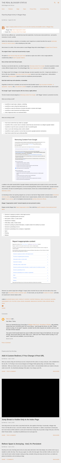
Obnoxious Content (36, 301)
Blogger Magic (10, 299)
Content (26, 299)
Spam (3, 303)
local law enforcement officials (39, 199)
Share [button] (3, 308)
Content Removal (35, 299)
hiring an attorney (9, 199)
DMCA (42, 299)
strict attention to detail (20, 86)
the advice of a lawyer (48, 292)
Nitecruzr (8, 318)
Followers (10, 9)
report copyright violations (19, 57)
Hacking (53, 299)
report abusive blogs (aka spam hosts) (17, 55)
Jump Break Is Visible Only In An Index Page (20, 420)
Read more (56, 371)
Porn (44, 301)
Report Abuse (50, 301)
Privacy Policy (33, 9)
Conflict (21, 299)
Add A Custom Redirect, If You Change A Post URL (23, 356)
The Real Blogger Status (14, 3)
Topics (24, 9)
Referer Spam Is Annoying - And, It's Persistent (21, 444)
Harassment (5, 301)
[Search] (55, 3)
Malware (27, 301)
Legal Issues (20, 301)
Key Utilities (12, 301)
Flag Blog (47, 299)
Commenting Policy (44, 9)
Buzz (17, 299)
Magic (18, 9)
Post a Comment (6, 342)
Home (3, 9)
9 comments (10, 459)
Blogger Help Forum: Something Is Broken (40, 324)
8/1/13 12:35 (9, 338)
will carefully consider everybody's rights (17, 292)
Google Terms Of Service (51, 47)
